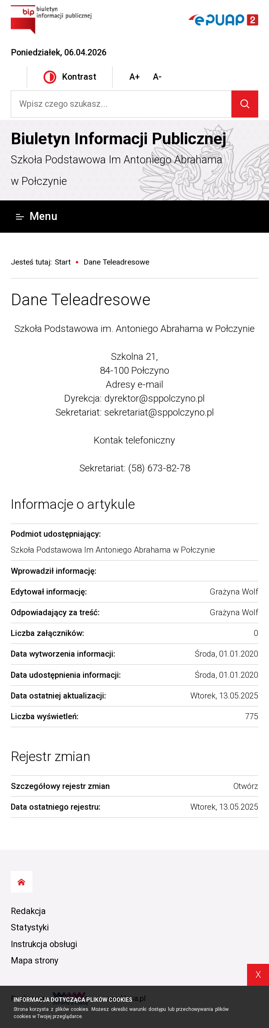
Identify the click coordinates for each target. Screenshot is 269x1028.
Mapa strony (34, 960)
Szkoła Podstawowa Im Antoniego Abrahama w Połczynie (116, 170)
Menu (36, 216)
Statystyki (30, 927)
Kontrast (70, 77)
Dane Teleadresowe (80, 299)
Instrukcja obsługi (44, 944)
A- (157, 77)
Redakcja (28, 911)
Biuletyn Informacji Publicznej (118, 138)
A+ (134, 77)
